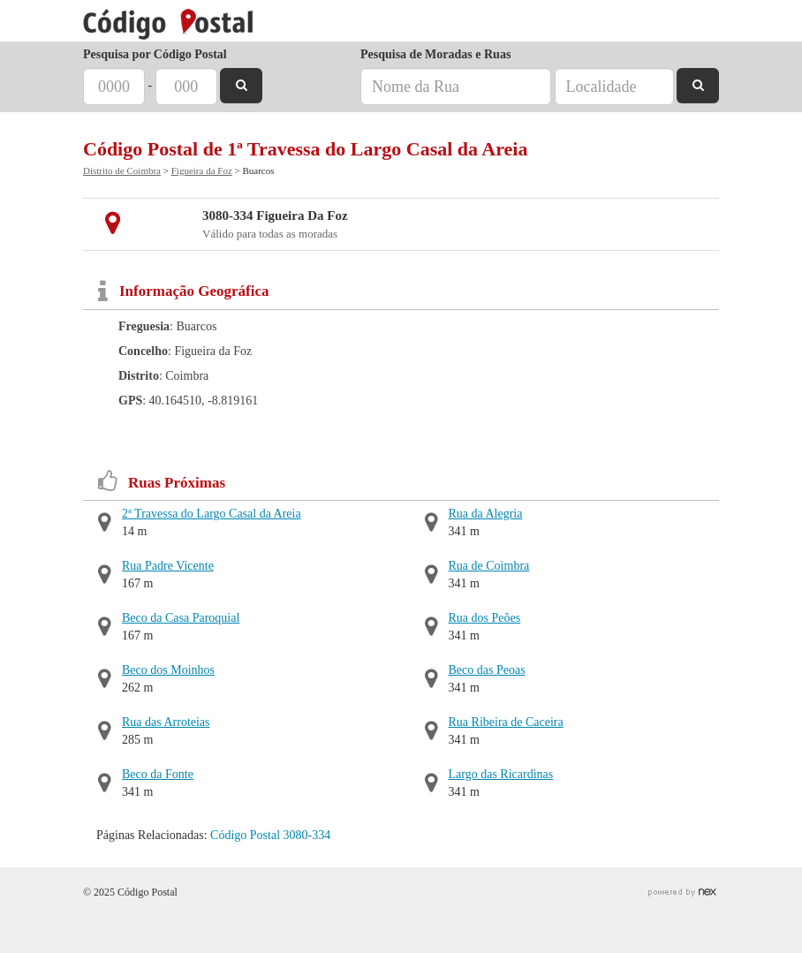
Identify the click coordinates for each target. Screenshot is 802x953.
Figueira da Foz (201, 170)
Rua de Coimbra (489, 565)
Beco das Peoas (487, 670)
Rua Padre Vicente (168, 565)
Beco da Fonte (157, 774)
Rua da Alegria (486, 513)
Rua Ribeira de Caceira (506, 722)
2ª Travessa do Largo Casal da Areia (211, 513)
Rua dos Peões (485, 617)
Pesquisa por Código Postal (155, 54)
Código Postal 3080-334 (270, 835)
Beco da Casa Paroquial (180, 617)
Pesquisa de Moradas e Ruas (435, 54)
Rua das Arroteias (166, 722)
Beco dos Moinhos (168, 670)
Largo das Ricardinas (501, 774)
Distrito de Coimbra (122, 170)
